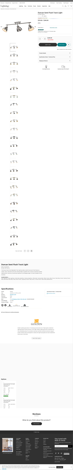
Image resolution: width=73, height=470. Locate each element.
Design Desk (28, 441)
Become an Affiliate (37, 447)
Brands (39, 6)
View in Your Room (28, 452)
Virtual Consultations (28, 443)
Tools (26, 458)
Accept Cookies (59, 467)
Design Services (8, 2)
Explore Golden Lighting (36, 338)
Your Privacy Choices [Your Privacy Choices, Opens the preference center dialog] (52, 467)
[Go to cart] (71, 6)
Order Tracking (59, 2)
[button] (1, 26)
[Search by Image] (66, 6)
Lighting (21, 6)
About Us (36, 440)
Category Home (2, 9)
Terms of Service (63, 449)
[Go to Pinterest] (24, 252)
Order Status (18, 449)
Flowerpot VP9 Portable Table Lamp (47, 449)
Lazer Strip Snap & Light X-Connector (47, 451)
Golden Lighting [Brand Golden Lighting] (42, 14)
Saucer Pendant (45, 455)
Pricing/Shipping (18, 444)
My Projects (52, 2)
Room (34, 6)
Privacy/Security (19, 445)
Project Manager (28, 445)
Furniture (30, 6)
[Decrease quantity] (40, 39)
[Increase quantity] (45, 39)
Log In (71, 2)
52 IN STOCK (40, 27)
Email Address (58, 446)
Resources (27, 459)
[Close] (71, 467)
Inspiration (44, 6)
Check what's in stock (53, 27)
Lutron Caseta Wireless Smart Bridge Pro (48, 457)
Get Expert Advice (19, 455)
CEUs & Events (28, 448)
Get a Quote (18, 453)
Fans (25, 6)
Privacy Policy (57, 449)
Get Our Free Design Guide (7, 453)
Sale (49, 6)
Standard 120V (13, 294)
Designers (44, 444)
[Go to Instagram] (61, 453)
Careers (36, 445)
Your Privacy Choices (18, 447)
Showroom (2, 2)
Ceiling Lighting (7, 9)
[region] (36, 467)
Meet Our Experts (36, 443)
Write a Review (36, 423)
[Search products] (62, 6)
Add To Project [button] (62, 44)
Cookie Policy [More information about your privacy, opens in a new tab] (4, 468)
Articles (44, 440)
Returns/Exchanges (19, 442)
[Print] (31, 252)
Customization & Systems (28, 450)
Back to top (36, 432)
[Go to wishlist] (69, 6)
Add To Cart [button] (48, 44)
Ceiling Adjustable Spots (13, 9)
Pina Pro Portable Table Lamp (48, 453)
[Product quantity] (42, 39)
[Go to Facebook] (56, 453)
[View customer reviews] (66, 453)
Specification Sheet (51, 293)
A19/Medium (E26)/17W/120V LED (19, 299)
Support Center (15, 2)
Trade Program (66, 2)
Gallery (44, 441)
